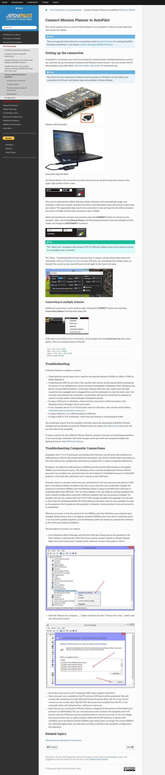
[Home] (46, 10)
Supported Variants (10, 105)
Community (32, 2)
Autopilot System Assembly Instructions (15, 55)
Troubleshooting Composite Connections (17, 89)
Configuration (10, 98)
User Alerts (7, 128)
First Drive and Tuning (11, 102)
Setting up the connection (16, 81)
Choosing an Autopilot (12, 38)
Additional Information (12, 124)
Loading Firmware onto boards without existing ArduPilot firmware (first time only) (19, 68)
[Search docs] (19, 27)
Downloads (17, 2)
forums (113, 757)
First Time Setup (9, 46)
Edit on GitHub (128, 10)
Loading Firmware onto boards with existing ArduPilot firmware (19, 61)
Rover (19, 15)
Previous (52, 747)
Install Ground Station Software (17, 50)
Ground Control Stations (13, 42)
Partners (9, 149)
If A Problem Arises (10, 113)
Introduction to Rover (11, 35)
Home (4, 2)
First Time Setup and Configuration (65, 10)
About (56, 2)
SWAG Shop (10, 152)
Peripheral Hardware (11, 121)
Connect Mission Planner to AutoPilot (15, 76)
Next (130, 747)
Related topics (12, 94)
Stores (45, 2)
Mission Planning (9, 109)
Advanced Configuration (12, 117)
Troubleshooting (13, 84)
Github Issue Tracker (98, 759)
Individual (9, 145)
